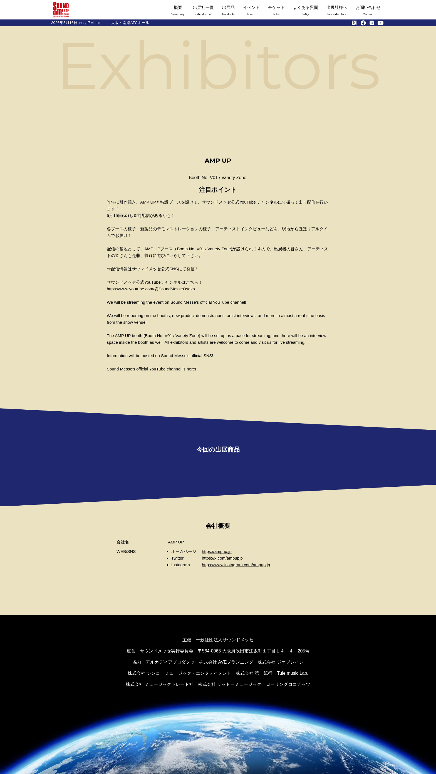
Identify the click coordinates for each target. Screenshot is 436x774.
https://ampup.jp (217, 551)
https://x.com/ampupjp (222, 558)
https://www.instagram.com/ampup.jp (236, 564)
